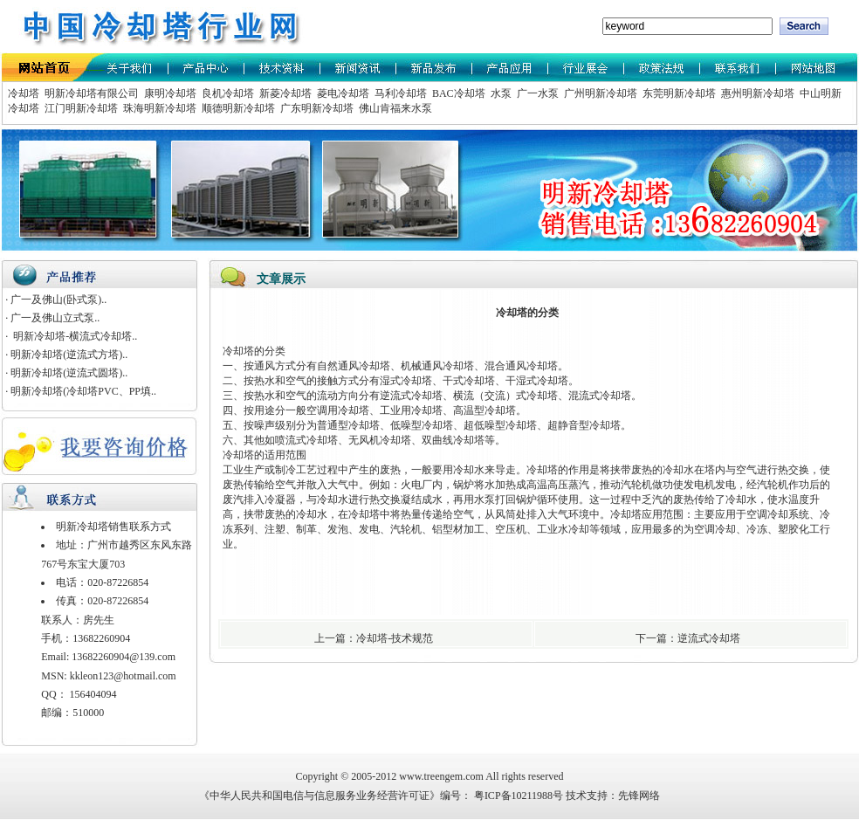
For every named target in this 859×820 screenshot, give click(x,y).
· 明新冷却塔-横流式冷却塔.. (71, 336)
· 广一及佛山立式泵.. (52, 318)
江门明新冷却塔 (80, 108)
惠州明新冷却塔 (756, 93)
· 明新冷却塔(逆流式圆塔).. (66, 373)
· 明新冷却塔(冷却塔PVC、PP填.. (80, 391)
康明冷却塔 (168, 93)
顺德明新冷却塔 (237, 108)
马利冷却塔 (399, 93)
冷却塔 (23, 93)
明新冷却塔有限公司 (90, 93)
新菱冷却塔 (284, 93)
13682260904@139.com (123, 657)
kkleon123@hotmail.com (123, 676)
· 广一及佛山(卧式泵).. (56, 299)
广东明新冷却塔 (316, 108)
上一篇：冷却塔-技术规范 (375, 638)
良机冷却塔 (226, 93)
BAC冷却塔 (457, 93)
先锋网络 (639, 795)
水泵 (500, 93)
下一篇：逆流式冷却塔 (689, 638)
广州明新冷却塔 (599, 93)
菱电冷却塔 (341, 93)
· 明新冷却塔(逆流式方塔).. (66, 354)
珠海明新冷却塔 (158, 108)
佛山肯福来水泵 (394, 108)
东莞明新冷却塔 (678, 93)
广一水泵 (536, 93)
